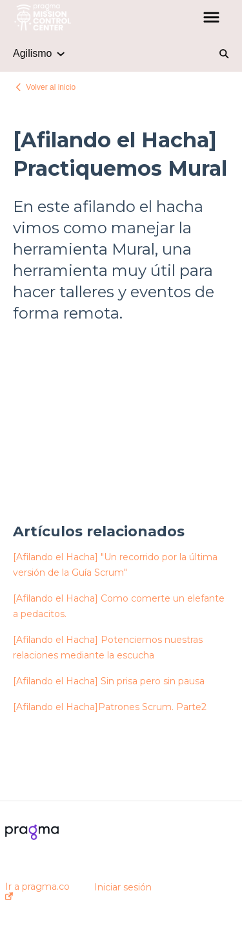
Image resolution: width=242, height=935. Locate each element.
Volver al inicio (51, 87)
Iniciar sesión (123, 887)
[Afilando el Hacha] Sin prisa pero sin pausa (109, 681)
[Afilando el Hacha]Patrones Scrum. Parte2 (110, 707)
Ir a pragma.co (37, 890)
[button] (211, 18)
